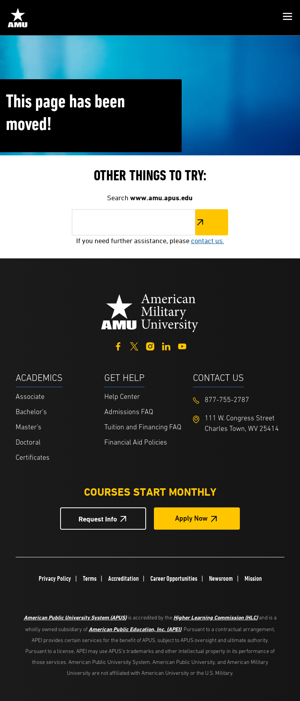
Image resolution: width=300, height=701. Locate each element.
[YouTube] (182, 346)
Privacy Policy (55, 578)
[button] (287, 17)
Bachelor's (31, 412)
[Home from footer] (150, 312)
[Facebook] (118, 346)
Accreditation (123, 578)
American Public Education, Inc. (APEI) (135, 629)
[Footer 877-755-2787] (237, 400)
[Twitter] (134, 346)
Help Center (122, 397)
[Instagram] (150, 346)
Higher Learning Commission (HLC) (215, 617)
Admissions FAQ (128, 412)
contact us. (207, 241)
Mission (253, 578)
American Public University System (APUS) (75, 617)
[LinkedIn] (166, 346)
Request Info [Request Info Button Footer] (98, 519)
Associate (30, 397)
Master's (28, 427)
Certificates (33, 458)
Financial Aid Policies (135, 443)
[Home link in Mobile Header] (17, 17)
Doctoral (28, 443)
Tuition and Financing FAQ (142, 427)
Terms (89, 578)
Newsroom (221, 578)
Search (211, 222)
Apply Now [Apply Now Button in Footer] (191, 519)
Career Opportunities (173, 578)
